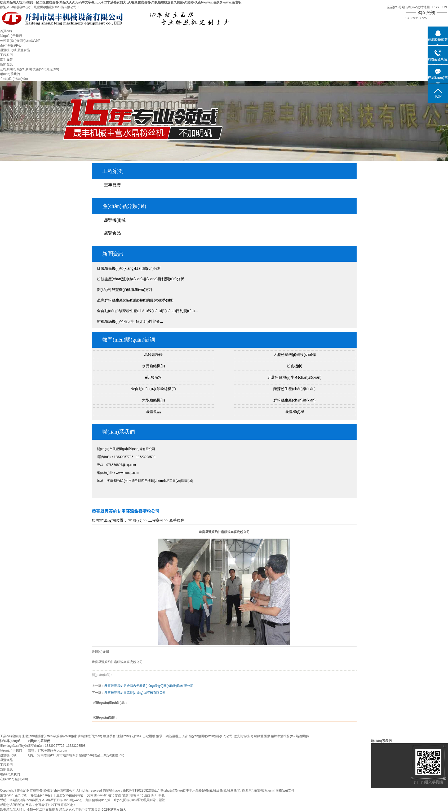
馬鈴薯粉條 (153, 354)
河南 (90, 795)
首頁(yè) (6, 31)
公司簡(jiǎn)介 (10, 40)
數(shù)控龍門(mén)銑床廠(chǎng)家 (51, 736)
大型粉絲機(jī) (153, 400)
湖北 (111, 795)
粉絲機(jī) (219, 790)
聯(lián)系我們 (30, 40)
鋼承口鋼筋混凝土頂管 (172, 736)
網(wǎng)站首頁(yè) (14, 746)
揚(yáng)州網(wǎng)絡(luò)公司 (211, 736)
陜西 (118, 795)
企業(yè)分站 (396, 7)
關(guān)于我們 (11, 36)
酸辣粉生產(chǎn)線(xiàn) (294, 389)
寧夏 (161, 795)
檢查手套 (109, 736)
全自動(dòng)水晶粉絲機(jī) (153, 389)
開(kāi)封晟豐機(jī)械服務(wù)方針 (125, 289)
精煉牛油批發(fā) (283, 736)
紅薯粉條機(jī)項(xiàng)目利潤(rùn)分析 (129, 268)
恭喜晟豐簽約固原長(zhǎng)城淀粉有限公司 (135, 693)
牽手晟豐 (6, 60)
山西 (147, 795)
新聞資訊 (6, 64)
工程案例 (6, 55)
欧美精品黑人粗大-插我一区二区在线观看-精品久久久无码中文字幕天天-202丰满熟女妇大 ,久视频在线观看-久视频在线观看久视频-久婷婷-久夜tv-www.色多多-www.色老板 (120, 2)
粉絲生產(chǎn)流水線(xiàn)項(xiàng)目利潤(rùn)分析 (140, 279)
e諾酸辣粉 (153, 377)
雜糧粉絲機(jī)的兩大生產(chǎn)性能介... (130, 321)
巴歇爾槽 (149, 736)
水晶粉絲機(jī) (153, 366)
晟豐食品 (23, 50)
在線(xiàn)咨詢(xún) (14, 79)
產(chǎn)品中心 (10, 45)
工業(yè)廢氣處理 (12, 736)
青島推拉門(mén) (90, 736)
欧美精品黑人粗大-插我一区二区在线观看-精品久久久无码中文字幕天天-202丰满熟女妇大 (63, 809)
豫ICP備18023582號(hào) (141, 790)
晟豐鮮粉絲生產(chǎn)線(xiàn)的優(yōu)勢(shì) (135, 300)
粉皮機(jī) (294, 366)
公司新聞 (6, 69)
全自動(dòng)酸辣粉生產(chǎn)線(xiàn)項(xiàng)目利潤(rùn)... (147, 311)
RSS (435, 7)
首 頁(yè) (135, 520)
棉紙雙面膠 (262, 736)
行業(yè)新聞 (23, 69)
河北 (140, 795)
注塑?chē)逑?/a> (129, 736)
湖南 (133, 795)
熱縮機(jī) (302, 736)
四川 (154, 795)
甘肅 (125, 795)
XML (444, 7)
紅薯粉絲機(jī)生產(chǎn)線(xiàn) (294, 377)
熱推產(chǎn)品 (41, 795)
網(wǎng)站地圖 (418, 7)
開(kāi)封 (100, 795)
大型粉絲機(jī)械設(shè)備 (294, 354)
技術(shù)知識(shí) (46, 69)
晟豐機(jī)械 (8, 50)
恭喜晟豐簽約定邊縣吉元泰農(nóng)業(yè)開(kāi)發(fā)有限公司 (149, 686)
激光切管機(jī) (243, 736)
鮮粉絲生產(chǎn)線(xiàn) (294, 400)
